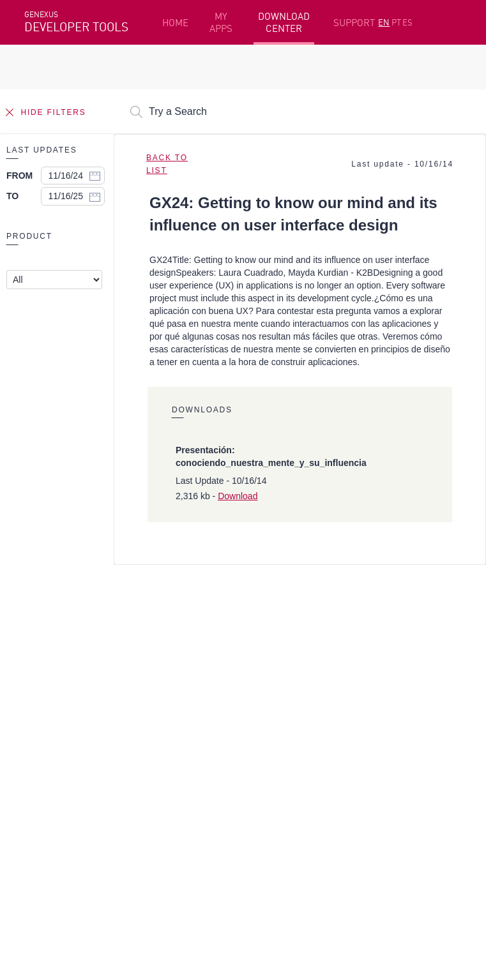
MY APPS (220, 22)
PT (396, 22)
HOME (175, 23)
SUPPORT (354, 23)
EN (384, 22)
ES (407, 22)
